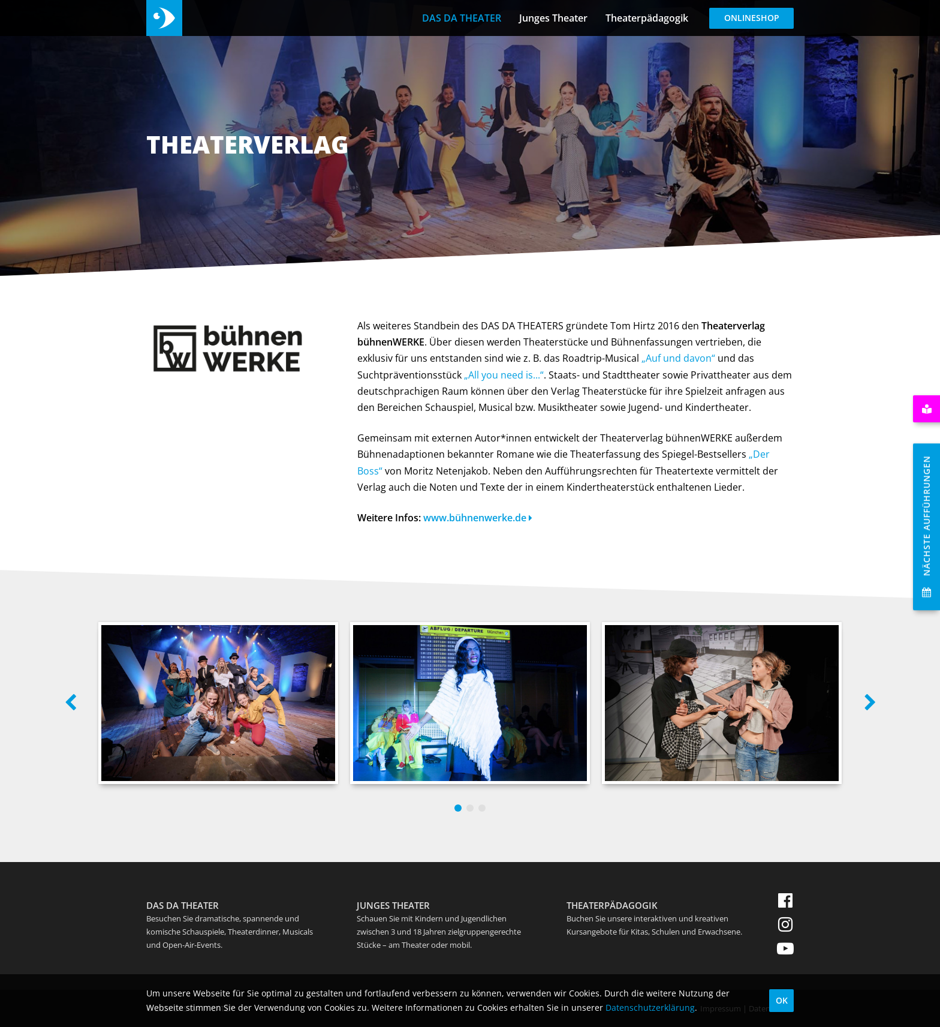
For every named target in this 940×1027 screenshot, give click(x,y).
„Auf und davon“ (678, 358)
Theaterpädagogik (646, 18)
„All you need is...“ (504, 375)
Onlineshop (751, 17)
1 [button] (458, 808)
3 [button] (482, 808)
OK (782, 1000)
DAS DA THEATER (461, 18)
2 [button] (470, 808)
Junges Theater (553, 18)
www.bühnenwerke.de (477, 517)
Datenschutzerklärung (650, 1007)
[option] (218, 703)
